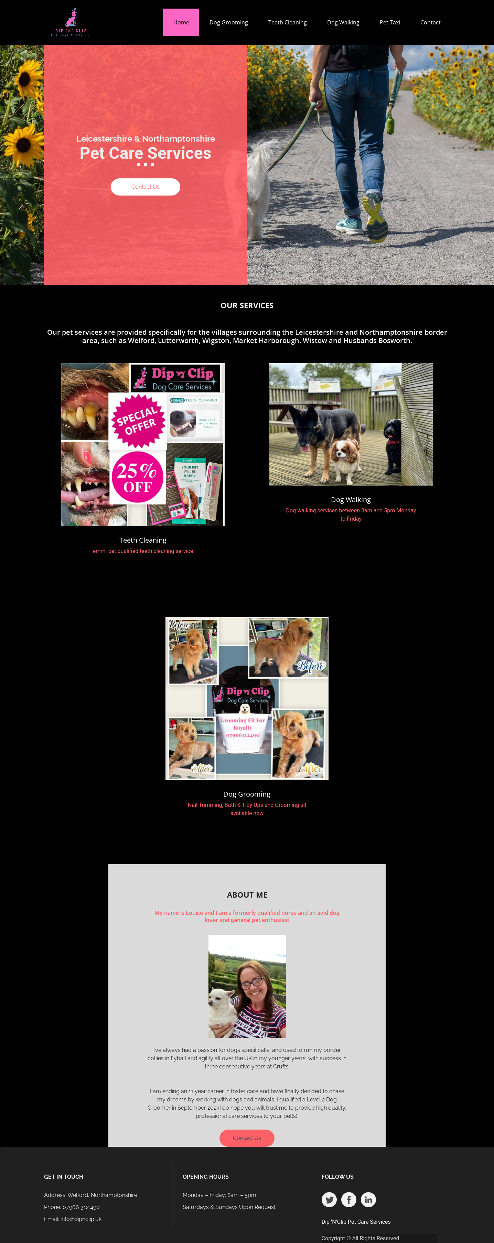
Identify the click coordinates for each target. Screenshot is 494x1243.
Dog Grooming (229, 22)
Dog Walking (343, 22)
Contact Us (145, 187)
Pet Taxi (390, 22)
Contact (430, 22)
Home (181, 22)
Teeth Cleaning (287, 22)
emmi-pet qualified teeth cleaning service (143, 551)
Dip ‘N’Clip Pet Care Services (356, 1222)
